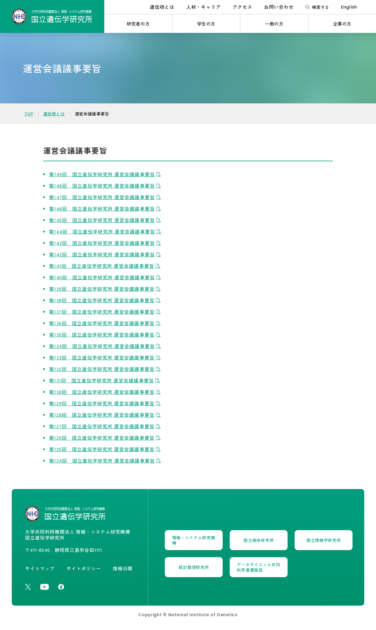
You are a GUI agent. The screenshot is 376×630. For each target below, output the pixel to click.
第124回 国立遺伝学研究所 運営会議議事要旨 (106, 460)
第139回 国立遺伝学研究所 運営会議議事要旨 (105, 288)
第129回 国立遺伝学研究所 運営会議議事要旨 (105, 403)
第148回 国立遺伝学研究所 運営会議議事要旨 (106, 185)
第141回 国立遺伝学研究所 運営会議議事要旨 (105, 265)
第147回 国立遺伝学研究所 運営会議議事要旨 (106, 197)
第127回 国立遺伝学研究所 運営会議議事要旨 (105, 426)
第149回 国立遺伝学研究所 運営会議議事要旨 (106, 174)
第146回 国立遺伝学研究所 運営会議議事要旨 (106, 208)
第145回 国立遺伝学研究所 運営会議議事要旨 (106, 220)
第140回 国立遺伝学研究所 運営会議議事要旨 (106, 277)
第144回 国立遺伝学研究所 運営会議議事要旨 (106, 231)
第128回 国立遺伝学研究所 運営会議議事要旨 (105, 414)
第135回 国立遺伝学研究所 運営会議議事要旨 (105, 334)
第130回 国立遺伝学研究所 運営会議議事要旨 (105, 391)
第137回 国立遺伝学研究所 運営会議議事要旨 (105, 311)
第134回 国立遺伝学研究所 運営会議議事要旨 (106, 346)
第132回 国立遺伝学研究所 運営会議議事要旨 (105, 368)
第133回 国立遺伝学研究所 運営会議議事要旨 (105, 357)
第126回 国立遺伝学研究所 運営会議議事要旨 (105, 437)
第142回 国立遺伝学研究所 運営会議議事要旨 (106, 254)
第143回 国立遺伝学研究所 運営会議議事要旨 (106, 242)
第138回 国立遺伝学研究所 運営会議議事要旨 (105, 300)
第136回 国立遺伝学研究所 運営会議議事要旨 (105, 323)
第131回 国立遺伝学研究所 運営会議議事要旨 (105, 380)
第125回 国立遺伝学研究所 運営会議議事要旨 (105, 449)
